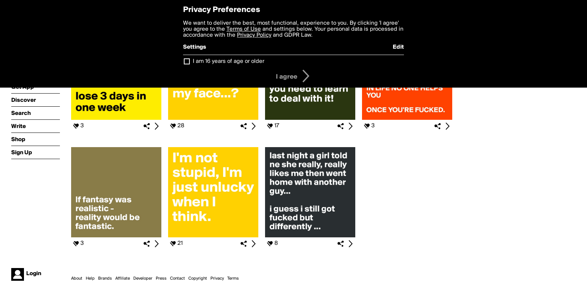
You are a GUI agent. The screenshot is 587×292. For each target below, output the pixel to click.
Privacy (217, 278)
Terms (233, 278)
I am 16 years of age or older (228, 61)
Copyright (197, 278)
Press (161, 278)
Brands (105, 278)
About (76, 278)
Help (90, 278)
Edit (398, 47)
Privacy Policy (254, 35)
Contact (177, 278)
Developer (142, 278)
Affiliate (122, 278)
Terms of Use (243, 29)
